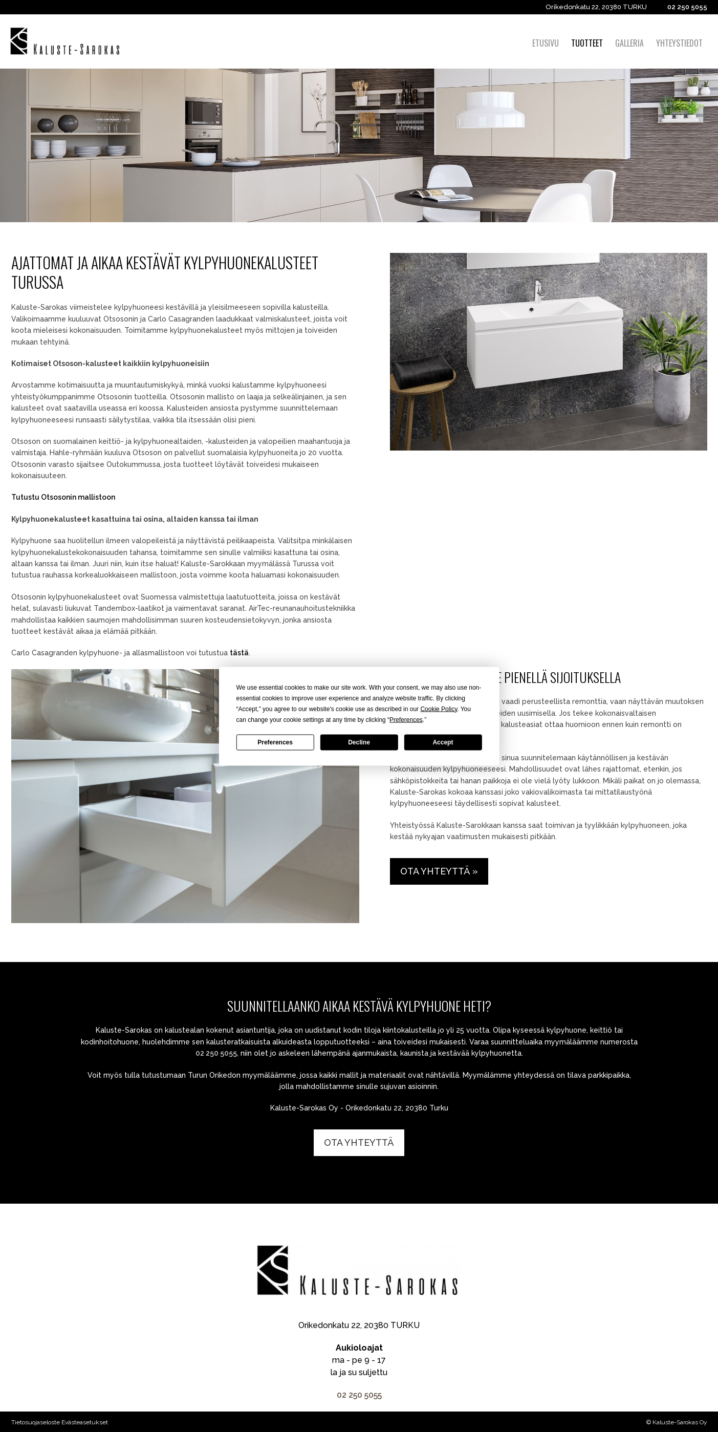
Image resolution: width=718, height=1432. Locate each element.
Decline (359, 742)
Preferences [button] (406, 719)
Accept (442, 742)
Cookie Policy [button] (438, 708)
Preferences (275, 742)
